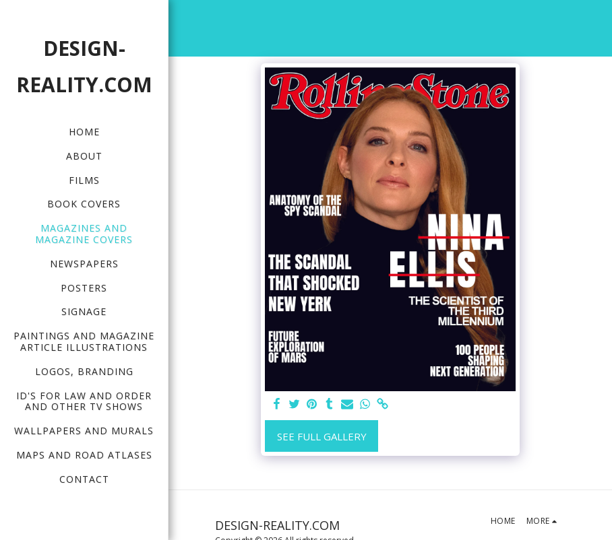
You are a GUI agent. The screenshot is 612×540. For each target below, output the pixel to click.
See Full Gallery (322, 436)
